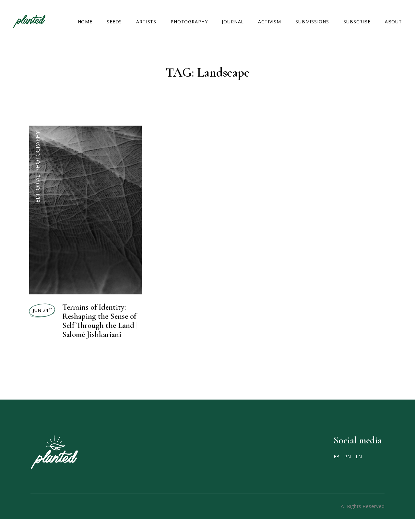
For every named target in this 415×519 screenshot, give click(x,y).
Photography (37, 151)
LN (359, 457)
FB (336, 457)
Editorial (37, 189)
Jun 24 (43, 310)
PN (347, 457)
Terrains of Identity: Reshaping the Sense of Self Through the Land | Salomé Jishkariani (99, 320)
